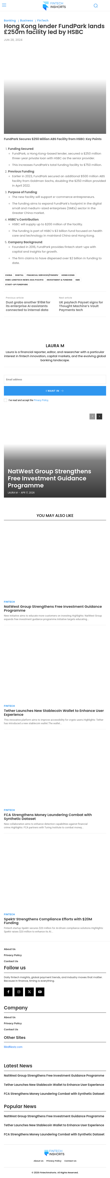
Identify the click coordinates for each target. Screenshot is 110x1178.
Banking (10, 20)
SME (77, 279)
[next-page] (99, 416)
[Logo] (54, 6)
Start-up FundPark (16, 284)
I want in (55, 391)
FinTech (43, 20)
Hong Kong (68, 275)
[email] (55, 379)
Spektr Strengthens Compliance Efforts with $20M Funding (48, 921)
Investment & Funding (59, 279)
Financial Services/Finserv (42, 275)
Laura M (55, 345)
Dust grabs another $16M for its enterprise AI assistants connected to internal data (28, 306)
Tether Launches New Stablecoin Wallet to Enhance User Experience (54, 712)
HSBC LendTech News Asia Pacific (24, 279)
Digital (19, 275)
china (8, 275)
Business (26, 20)
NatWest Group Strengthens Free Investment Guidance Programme (49, 478)
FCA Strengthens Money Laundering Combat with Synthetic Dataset (48, 816)
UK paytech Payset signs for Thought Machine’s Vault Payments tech (81, 306)
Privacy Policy (41, 400)
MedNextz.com (13, 1046)
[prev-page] (92, 416)
